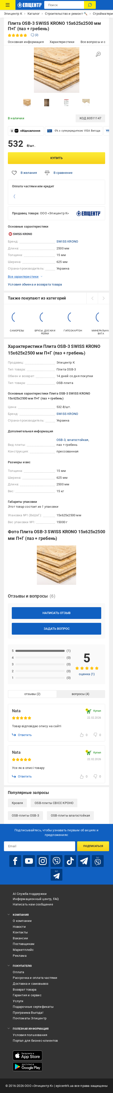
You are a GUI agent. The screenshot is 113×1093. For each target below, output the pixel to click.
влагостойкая (77, 440)
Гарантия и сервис (27, 995)
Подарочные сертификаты (33, 1007)
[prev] (92, 298)
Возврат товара (24, 989)
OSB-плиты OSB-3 (25, 815)
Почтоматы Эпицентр (29, 1018)
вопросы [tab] (78, 694)
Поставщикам (23, 944)
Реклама (19, 955)
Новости (19, 927)
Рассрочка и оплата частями (35, 978)
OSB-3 (61, 440)
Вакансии (20, 938)
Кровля (17, 803)
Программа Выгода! (28, 1012)
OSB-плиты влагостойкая (70, 815)
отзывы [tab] (30, 694)
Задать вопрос (57, 628)
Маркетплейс (23, 950)
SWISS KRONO (67, 241)
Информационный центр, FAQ (36, 899)
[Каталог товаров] (7, 5)
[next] (103, 298)
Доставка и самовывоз (30, 983)
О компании (22, 921)
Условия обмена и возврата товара (35, 284)
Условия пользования (30, 1035)
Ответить (22, 735)
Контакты (20, 932)
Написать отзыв (56, 613)
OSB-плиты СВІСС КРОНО (54, 803)
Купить (56, 158)
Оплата (18, 972)
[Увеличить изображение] (98, 54)
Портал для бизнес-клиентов (35, 1040)
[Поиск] (90, 5)
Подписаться (93, 846)
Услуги (18, 1001)
